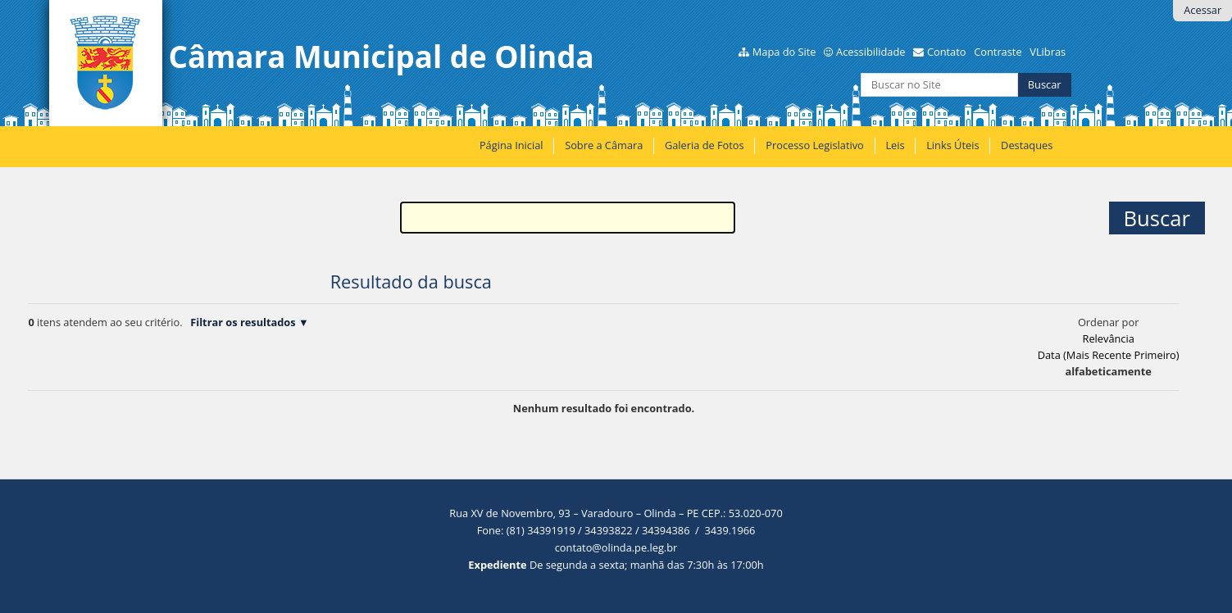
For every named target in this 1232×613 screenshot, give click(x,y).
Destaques (1026, 145)
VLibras (1048, 51)
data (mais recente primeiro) (1109, 354)
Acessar (1202, 9)
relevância (1108, 338)
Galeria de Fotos (704, 145)
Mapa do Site (784, 51)
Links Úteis (952, 145)
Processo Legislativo (815, 145)
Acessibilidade (870, 51)
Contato (946, 51)
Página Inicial (511, 145)
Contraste (997, 51)
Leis (894, 145)
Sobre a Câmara (604, 145)
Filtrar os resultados (242, 322)
